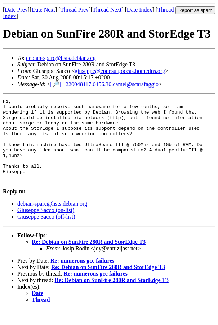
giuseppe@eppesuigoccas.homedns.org (120, 71)
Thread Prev (74, 9)
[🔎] (55, 84)
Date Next (43, 9)
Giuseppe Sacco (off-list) (46, 233)
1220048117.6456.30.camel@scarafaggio (111, 84)
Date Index (139, 9)
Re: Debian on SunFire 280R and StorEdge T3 (89, 258)
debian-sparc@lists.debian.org (61, 58)
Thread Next (107, 9)
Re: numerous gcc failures (82, 277)
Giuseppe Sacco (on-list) (45, 226)
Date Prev (16, 9)
